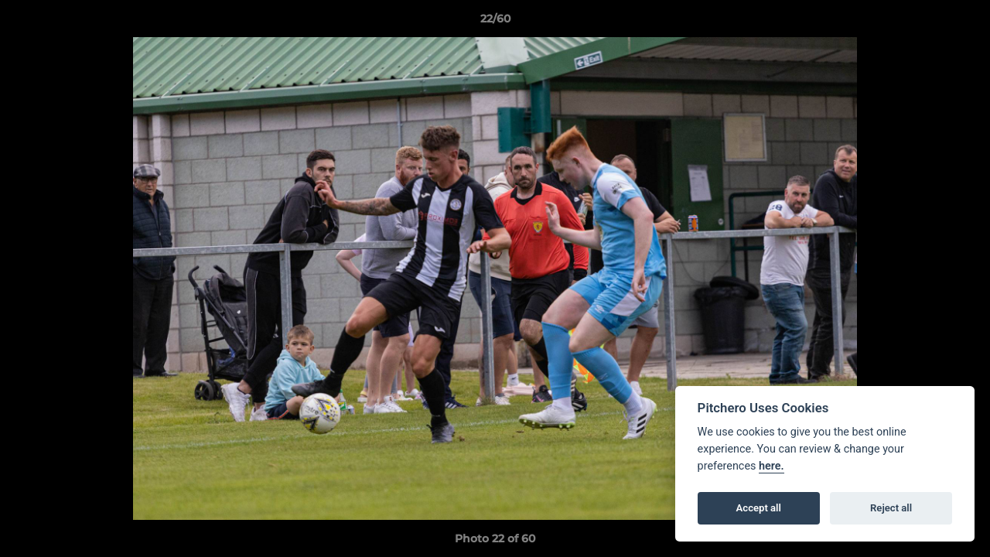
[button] (962, 22)
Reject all (891, 508)
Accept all (758, 508)
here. (771, 466)
